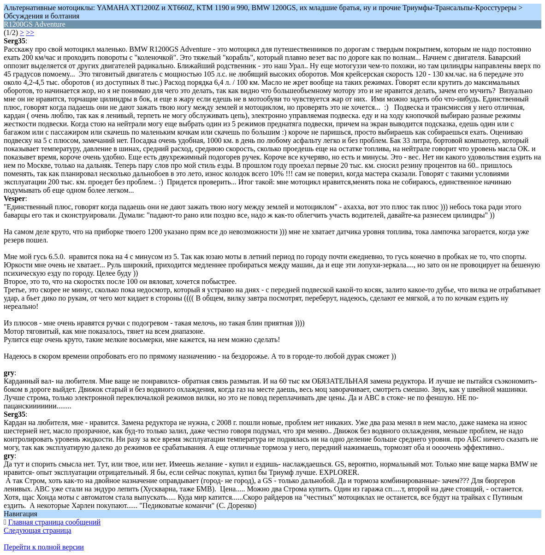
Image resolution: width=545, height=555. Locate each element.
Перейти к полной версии (44, 547)
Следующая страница (37, 530)
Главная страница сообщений (54, 522)
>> (30, 32)
